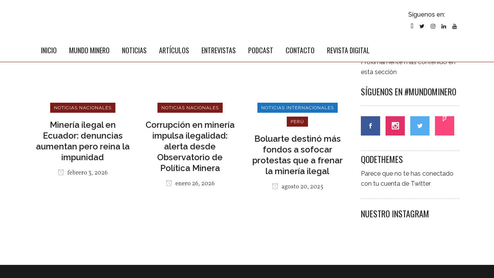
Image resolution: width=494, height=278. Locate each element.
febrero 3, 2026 (83, 173)
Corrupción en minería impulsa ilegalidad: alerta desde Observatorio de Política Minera (190, 146)
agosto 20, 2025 (297, 187)
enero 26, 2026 (190, 184)
